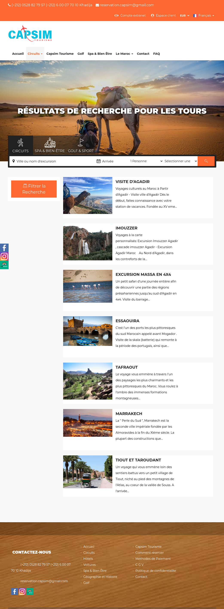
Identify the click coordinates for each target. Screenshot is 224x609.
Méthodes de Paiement (153, 541)
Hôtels (88, 541)
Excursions (31, 249)
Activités (29, 232)
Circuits (69, 30)
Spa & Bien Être (134, 30)
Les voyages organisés (26, 266)
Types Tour (34, 214)
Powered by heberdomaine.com (147, 599)
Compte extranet (130, 15)
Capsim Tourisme (94, 30)
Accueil (52, 30)
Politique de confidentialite (156, 553)
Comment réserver (150, 535)
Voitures (89, 547)
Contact (178, 30)
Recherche (34, 294)
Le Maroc (159, 30)
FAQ (191, 30)
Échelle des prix (34, 189)
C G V (140, 547)
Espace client (163, 15)
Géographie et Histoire (100, 559)
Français (203, 15)
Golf (115, 30)
